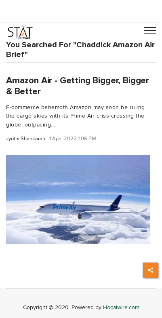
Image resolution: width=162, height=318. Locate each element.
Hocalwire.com (121, 307)
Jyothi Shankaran (25, 139)
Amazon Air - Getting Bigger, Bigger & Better (77, 86)
